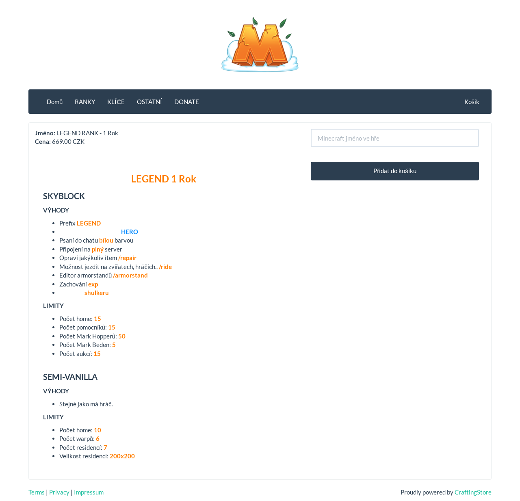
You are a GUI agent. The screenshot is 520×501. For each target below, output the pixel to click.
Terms (36, 492)
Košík (472, 101)
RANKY (85, 101)
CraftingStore (473, 492)
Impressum (89, 492)
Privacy (59, 492)
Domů (55, 101)
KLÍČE (116, 101)
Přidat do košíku (394, 170)
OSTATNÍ (149, 101)
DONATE (186, 101)
